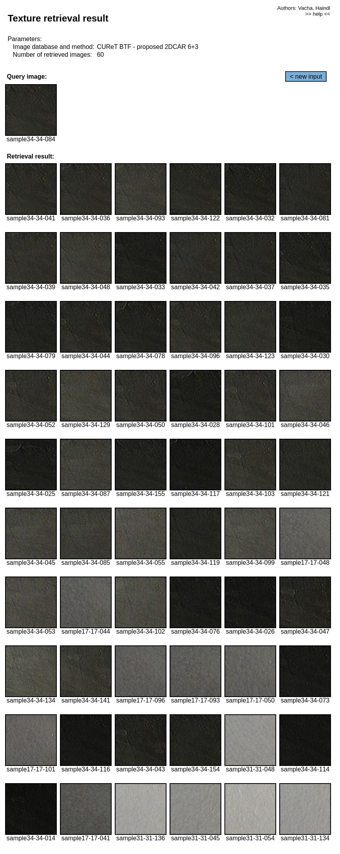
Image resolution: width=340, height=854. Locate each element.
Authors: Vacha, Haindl (303, 8)
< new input (306, 76)
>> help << (317, 14)
